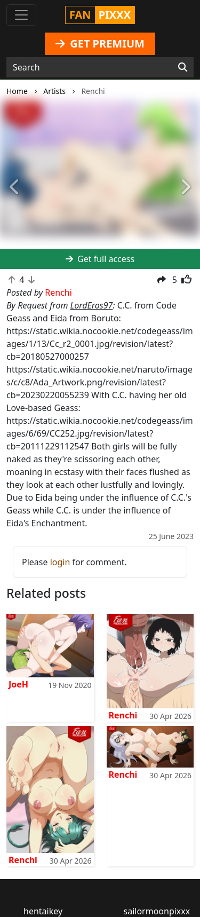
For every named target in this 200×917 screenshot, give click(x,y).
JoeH (18, 684)
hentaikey (42, 911)
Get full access (100, 259)
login (60, 562)
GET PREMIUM (100, 43)
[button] (15, 187)
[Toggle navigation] (21, 15)
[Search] (183, 67)
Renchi (123, 715)
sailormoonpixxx (157, 911)
